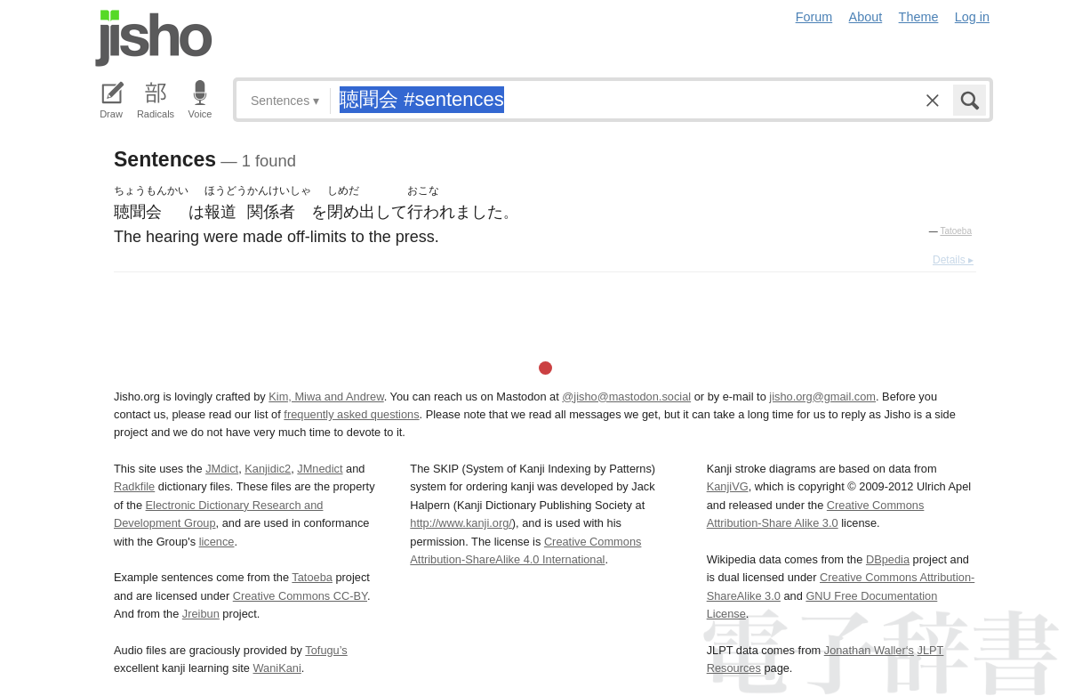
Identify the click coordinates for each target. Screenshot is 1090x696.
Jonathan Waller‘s (869, 650)
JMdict (221, 468)
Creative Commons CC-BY (300, 596)
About (866, 17)
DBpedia (888, 559)
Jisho (153, 38)
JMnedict (319, 468)
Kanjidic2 (267, 468)
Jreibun (201, 613)
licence (217, 541)
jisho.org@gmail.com (822, 396)
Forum (814, 17)
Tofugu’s (326, 650)
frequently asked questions (351, 414)
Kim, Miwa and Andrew (325, 396)
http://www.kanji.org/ (461, 523)
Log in (972, 17)
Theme (919, 17)
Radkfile (134, 486)
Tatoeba (956, 231)
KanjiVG (728, 486)
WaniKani (277, 668)
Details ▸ (953, 260)
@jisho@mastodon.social (626, 396)
